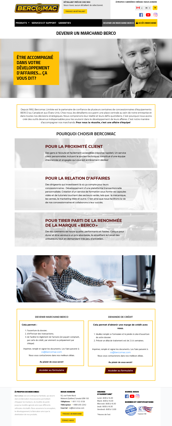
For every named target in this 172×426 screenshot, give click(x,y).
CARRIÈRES (130, 1)
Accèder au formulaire (51, 370)
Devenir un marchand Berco (118, 23)
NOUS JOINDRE (150, 1)
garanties (64, 23)
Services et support (44, 23)
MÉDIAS (139, 1)
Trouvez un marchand (72, 413)
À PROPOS (120, 1)
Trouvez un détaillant (75, 11)
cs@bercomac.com (51, 352)
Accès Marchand (146, 23)
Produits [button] (21, 23)
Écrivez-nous (68, 420)
